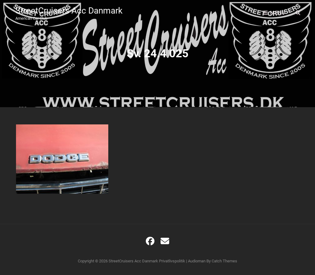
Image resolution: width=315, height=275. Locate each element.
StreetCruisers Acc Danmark (68, 11)
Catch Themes (224, 261)
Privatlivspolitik (172, 261)
